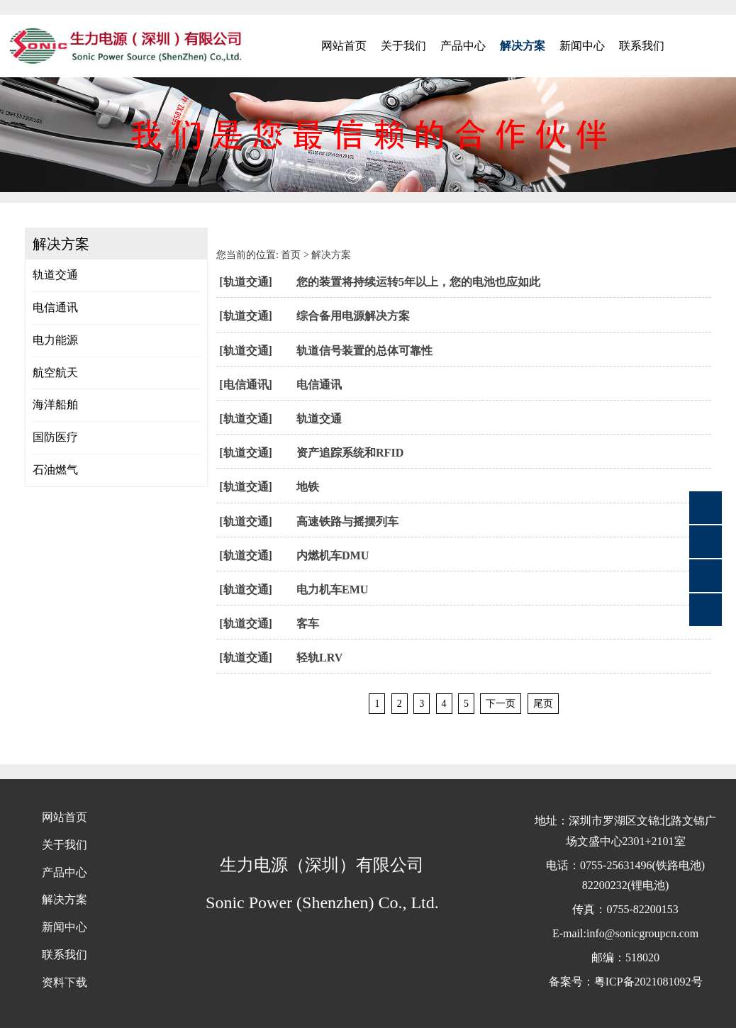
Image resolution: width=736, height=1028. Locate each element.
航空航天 (55, 373)
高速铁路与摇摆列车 (347, 521)
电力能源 (55, 340)
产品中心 (463, 46)
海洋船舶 (55, 404)
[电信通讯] (245, 385)
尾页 (543, 703)
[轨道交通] (245, 282)
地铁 (307, 487)
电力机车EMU (332, 589)
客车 (307, 624)
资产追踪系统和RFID (349, 453)
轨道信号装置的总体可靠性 (364, 351)
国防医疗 (55, 437)
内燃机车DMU (332, 555)
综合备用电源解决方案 (353, 316)
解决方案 (522, 46)
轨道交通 (55, 275)
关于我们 (403, 46)
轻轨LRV (319, 658)
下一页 (500, 703)
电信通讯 (55, 307)
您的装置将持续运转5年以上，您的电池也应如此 (418, 282)
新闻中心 (582, 46)
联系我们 (641, 46)
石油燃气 (55, 470)
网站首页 (344, 46)
